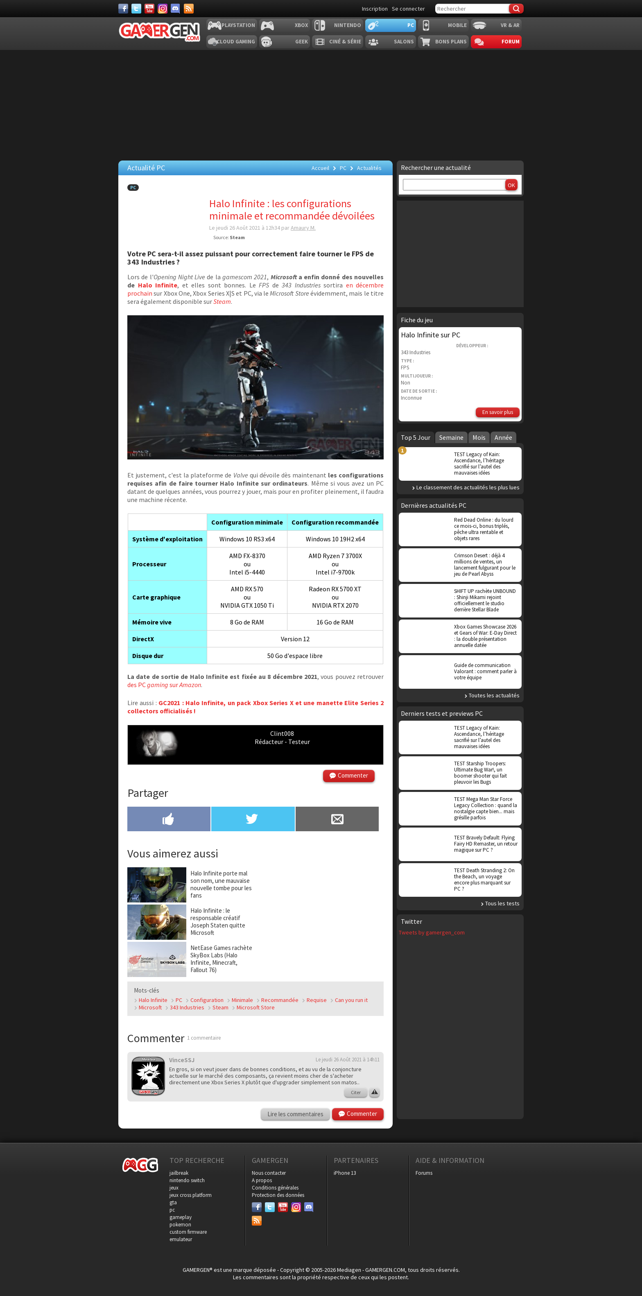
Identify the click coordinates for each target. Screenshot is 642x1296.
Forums (424, 1172)
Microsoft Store (256, 1007)
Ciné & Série (345, 41)
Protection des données (278, 1195)
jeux (174, 1187)
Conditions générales (275, 1187)
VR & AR (510, 25)
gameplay (181, 1217)
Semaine (451, 437)
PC (410, 25)
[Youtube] (149, 9)
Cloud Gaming (236, 41)
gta (173, 1202)
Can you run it (351, 1000)
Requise (317, 1000)
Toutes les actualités (494, 695)
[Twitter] (136, 9)
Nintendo (347, 25)
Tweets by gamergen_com (432, 932)
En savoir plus (497, 412)
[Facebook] (123, 9)
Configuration (207, 1000)
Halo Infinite (158, 285)
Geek (301, 41)
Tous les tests (502, 903)
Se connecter (408, 8)
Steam (220, 1007)
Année (503, 437)
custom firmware (188, 1231)
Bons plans (451, 41)
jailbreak (179, 1172)
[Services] (189, 9)
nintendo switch (187, 1180)
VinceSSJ (181, 1060)
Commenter (353, 775)
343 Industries (187, 1007)
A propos (262, 1180)
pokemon (180, 1224)
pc (172, 1209)
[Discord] (176, 9)
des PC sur (164, 685)
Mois (479, 437)
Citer (356, 1092)
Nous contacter (269, 1172)
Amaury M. (303, 227)
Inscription (375, 8)
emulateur (181, 1239)
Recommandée (279, 1000)
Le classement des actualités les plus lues (468, 487)
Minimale (242, 1000)
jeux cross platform (191, 1195)
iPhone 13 (345, 1172)
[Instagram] (162, 9)
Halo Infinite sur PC (430, 334)
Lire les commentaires (295, 1114)
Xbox (301, 25)
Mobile (457, 25)
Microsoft (150, 1007)
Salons (404, 41)
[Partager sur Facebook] (168, 820)
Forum (511, 41)
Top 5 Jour (415, 437)
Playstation (238, 25)
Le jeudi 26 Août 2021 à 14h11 (348, 1059)
